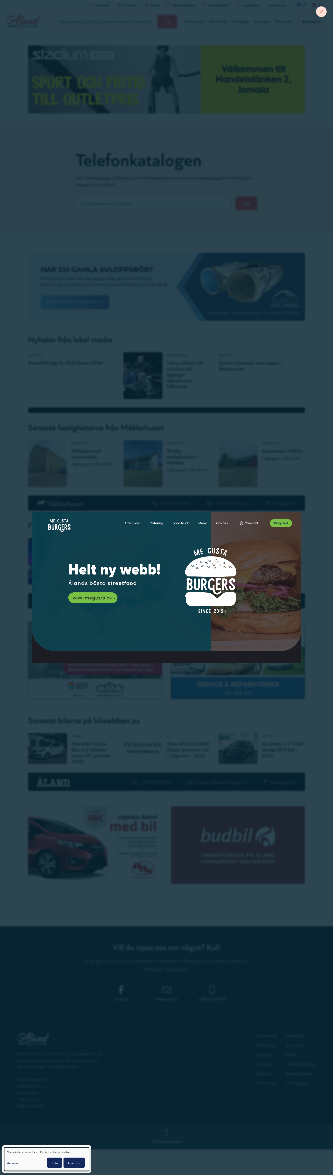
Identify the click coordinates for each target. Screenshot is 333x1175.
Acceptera (74, 1163)
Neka (54, 1163)
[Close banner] (321, 11)
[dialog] (46, 1159)
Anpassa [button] (12, 1163)
